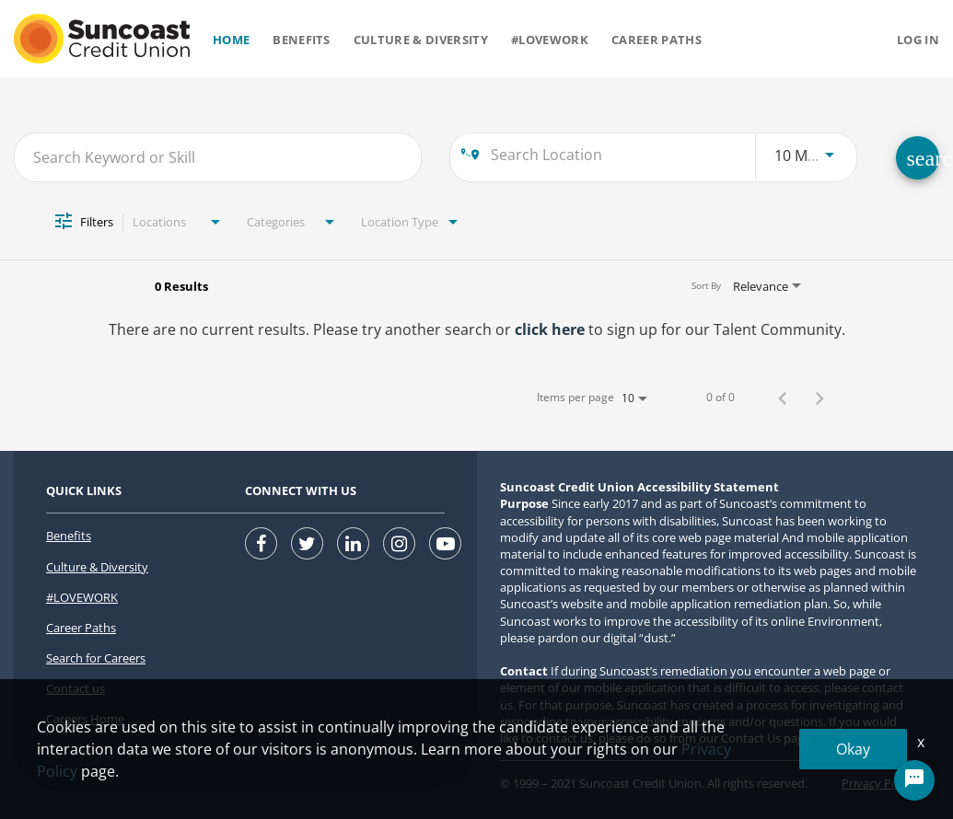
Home (231, 39)
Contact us (75, 688)
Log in (918, 39)
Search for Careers (95, 658)
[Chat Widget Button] (914, 780)
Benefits (302, 39)
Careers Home (85, 718)
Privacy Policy (879, 783)
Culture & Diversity (421, 39)
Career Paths (656, 39)
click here (550, 329)
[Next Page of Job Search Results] (819, 397)
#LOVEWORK (82, 597)
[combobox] (217, 157)
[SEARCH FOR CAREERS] (917, 157)
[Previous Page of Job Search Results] (782, 397)
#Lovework (549, 39)
